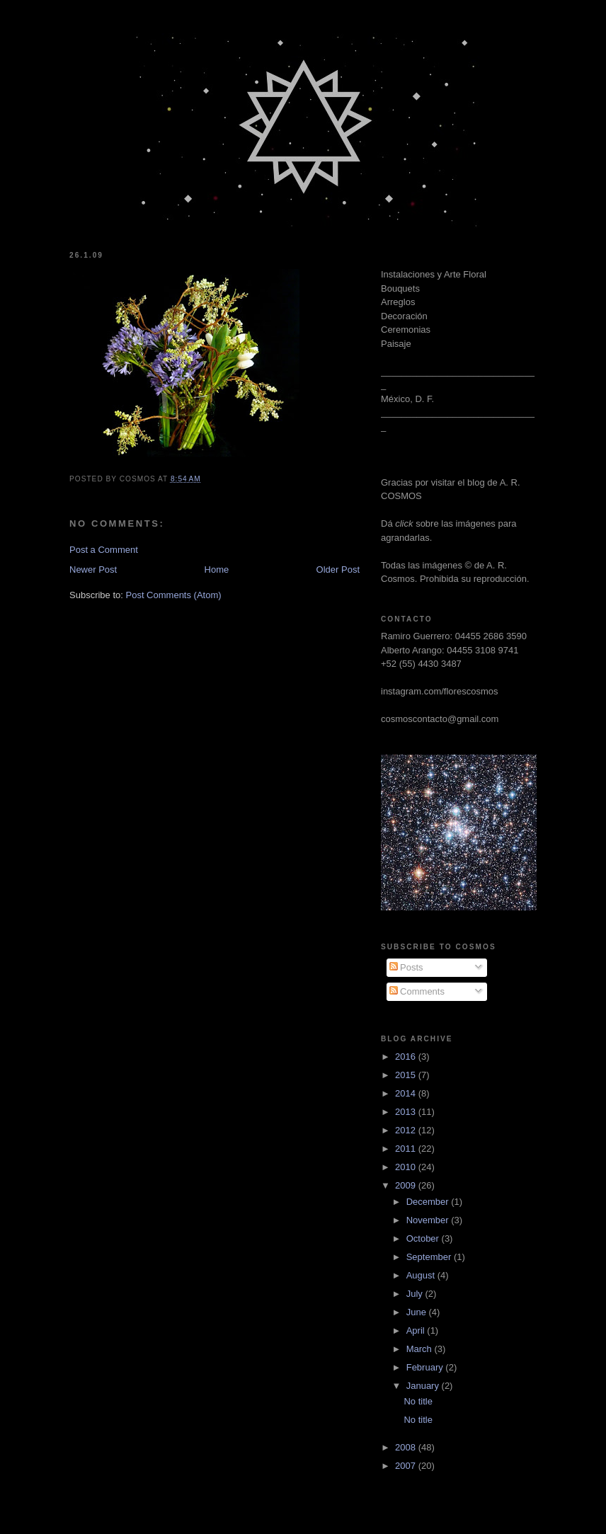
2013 (406, 1111)
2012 (406, 1130)
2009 (406, 1185)
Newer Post (93, 569)
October (424, 1238)
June (417, 1312)
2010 (406, 1167)
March (420, 1349)
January (424, 1385)
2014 (406, 1093)
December (429, 1201)
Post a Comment (103, 549)
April (417, 1330)
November (429, 1220)
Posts (406, 967)
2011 (406, 1148)
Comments (417, 991)
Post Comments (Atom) (174, 595)
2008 (406, 1447)
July (415, 1293)
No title (418, 1401)
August (422, 1275)
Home (217, 569)
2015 (406, 1075)
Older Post (338, 569)
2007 (406, 1465)
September (430, 1257)
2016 (406, 1056)
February (426, 1367)
